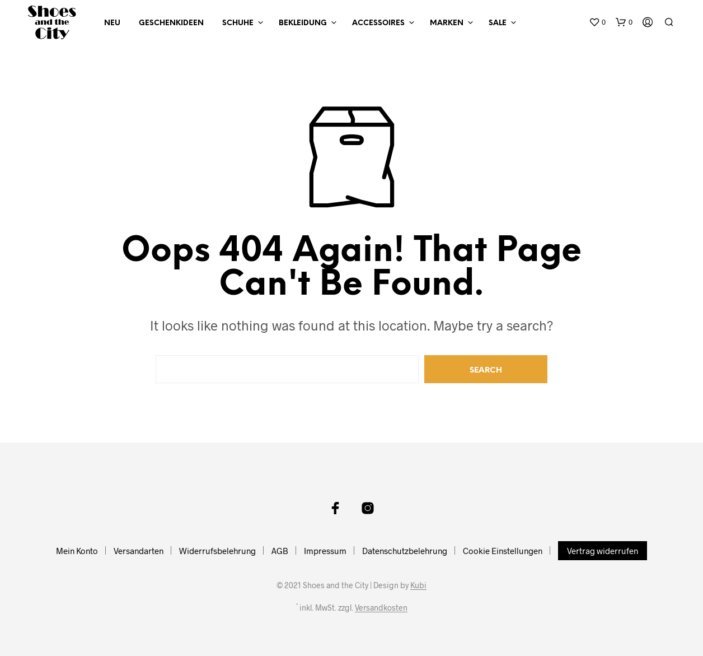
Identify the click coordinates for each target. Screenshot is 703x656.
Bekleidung (303, 23)
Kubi (418, 585)
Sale (498, 23)
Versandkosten (381, 607)
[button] (597, 22)
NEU (112, 23)
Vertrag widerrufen (602, 551)
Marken (446, 23)
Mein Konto (77, 551)
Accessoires (378, 23)
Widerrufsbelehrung (217, 551)
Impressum (325, 551)
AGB (279, 551)
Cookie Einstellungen (502, 551)
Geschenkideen (171, 23)
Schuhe (238, 23)
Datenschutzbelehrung (404, 551)
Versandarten (138, 551)
